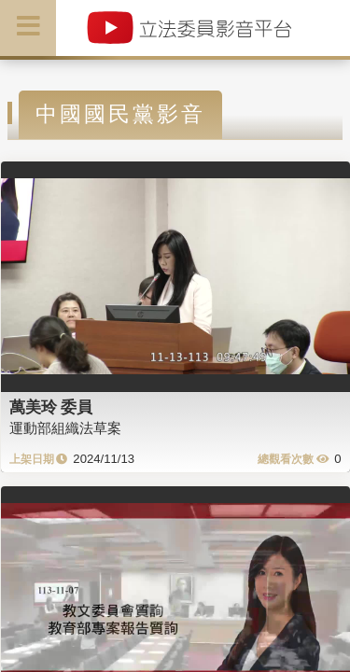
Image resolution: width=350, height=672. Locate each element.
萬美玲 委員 (51, 407)
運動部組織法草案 (65, 428)
